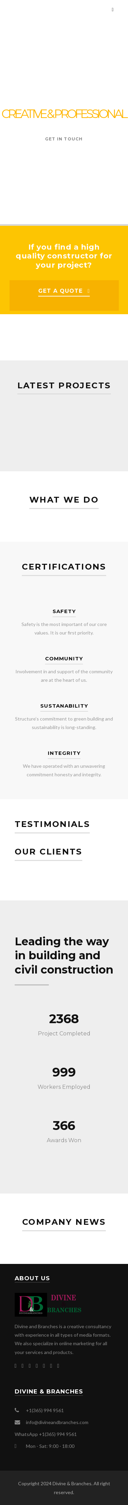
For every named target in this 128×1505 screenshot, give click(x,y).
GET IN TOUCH (64, 138)
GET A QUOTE (60, 291)
